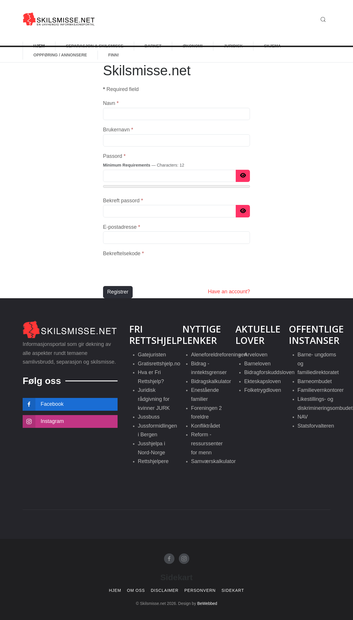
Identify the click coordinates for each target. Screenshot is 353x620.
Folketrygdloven (262, 390)
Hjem (115, 590)
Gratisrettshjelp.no (159, 364)
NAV (303, 417)
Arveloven (255, 355)
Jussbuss (149, 417)
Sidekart (232, 590)
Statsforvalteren (316, 426)
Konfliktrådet (205, 426)
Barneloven (257, 364)
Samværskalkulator (213, 461)
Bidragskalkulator (211, 381)
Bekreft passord (123, 200)
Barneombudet (315, 381)
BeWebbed (207, 603)
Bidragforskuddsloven (269, 372)
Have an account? (229, 291)
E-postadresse (121, 227)
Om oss (136, 590)
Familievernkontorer (321, 390)
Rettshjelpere (153, 461)
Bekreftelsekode (123, 253)
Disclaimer (165, 590)
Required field (121, 89)
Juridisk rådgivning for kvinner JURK (154, 399)
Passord (114, 156)
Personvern (200, 590)
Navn (111, 103)
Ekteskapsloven (262, 381)
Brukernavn (118, 130)
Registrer (117, 292)
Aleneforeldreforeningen (219, 355)
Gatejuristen (152, 355)
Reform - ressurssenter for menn (207, 443)
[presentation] (147, 269)
